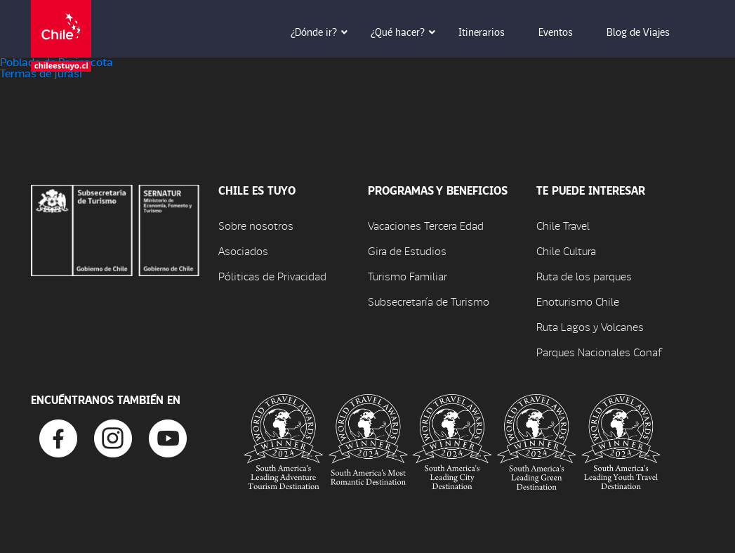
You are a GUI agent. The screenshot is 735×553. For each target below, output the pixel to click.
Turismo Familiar (407, 275)
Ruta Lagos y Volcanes (590, 326)
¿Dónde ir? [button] (324, 31)
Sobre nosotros (255, 225)
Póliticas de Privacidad (272, 275)
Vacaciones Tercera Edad (426, 225)
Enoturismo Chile (577, 301)
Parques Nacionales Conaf (598, 351)
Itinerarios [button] (491, 31)
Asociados (243, 250)
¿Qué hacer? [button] (407, 31)
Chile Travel (563, 225)
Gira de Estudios (407, 250)
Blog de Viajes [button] (648, 31)
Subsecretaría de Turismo (428, 301)
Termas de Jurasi (41, 72)
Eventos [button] (565, 31)
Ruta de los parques (584, 275)
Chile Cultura (566, 250)
